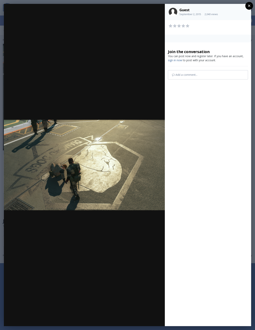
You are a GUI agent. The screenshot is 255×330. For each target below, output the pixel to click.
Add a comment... (184, 75)
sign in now (175, 60)
